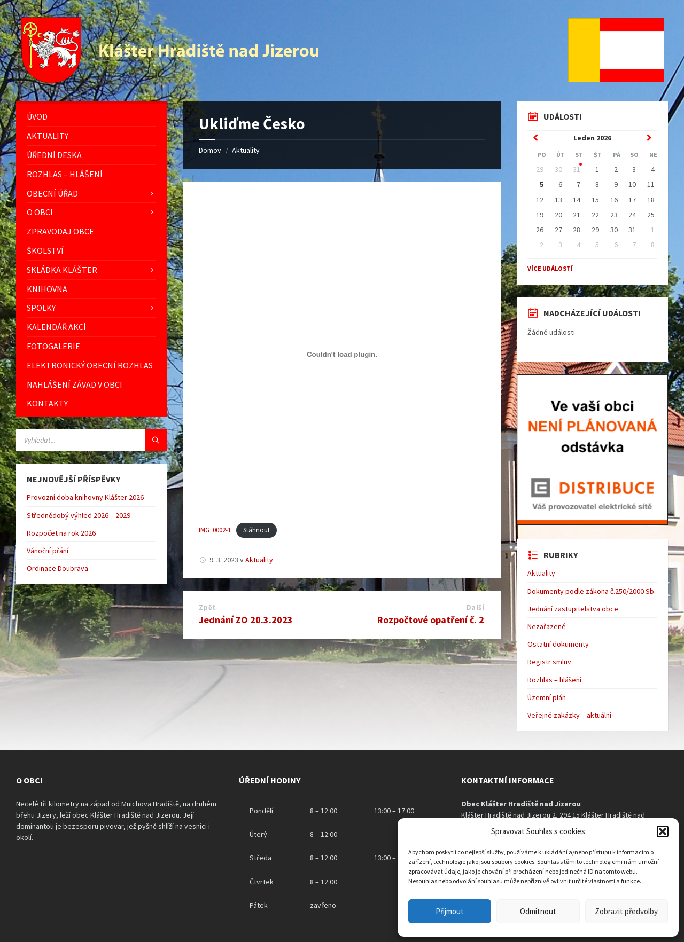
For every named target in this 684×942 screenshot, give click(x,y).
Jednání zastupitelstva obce (572, 609)
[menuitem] (91, 116)
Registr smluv (549, 661)
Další (476, 607)
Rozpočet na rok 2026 (61, 533)
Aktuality (246, 150)
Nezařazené (546, 626)
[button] (662, 831)
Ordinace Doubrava (57, 568)
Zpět (207, 607)
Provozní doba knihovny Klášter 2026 (85, 497)
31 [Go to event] (576, 169)
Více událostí (550, 268)
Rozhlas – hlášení (554, 680)
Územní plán (546, 697)
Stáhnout (256, 529)
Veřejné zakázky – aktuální (569, 715)
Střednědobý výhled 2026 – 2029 (78, 515)
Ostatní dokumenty (558, 644)
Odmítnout (538, 911)
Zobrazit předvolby (626, 911)
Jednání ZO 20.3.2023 (246, 620)
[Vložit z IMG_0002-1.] (342, 354)
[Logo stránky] (171, 80)
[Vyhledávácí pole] (91, 440)
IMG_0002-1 (215, 529)
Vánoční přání (47, 550)
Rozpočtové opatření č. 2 (430, 620)
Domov (210, 150)
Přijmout (450, 911)
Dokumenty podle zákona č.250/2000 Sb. (591, 591)
